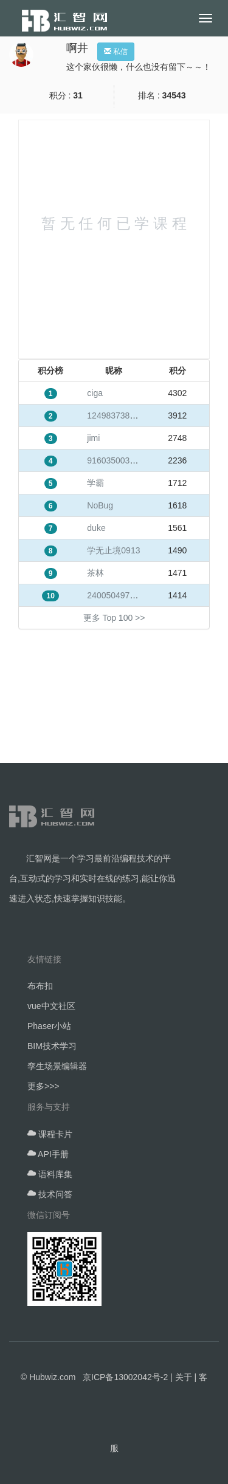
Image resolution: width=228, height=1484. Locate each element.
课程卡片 (49, 1134)
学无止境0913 (113, 550)
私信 (116, 51)
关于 (183, 1377)
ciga (95, 393)
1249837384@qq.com (129, 415)
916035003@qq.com (126, 460)
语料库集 (49, 1174)
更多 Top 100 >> (114, 618)
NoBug (100, 505)
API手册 (48, 1154)
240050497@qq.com (126, 595)
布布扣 (40, 986)
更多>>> (43, 1086)
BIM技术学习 (52, 1046)
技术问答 (49, 1194)
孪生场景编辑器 (57, 1066)
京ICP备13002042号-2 (125, 1377)
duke (96, 528)
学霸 (95, 483)
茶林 (95, 573)
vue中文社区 (51, 1006)
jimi (93, 438)
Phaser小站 (49, 1026)
